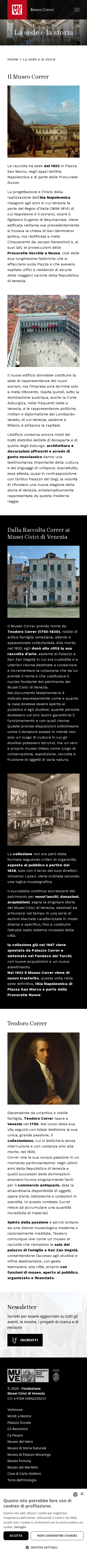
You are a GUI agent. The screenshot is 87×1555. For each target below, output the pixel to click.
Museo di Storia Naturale (26, 1448)
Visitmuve (15, 1409)
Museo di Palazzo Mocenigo (29, 1454)
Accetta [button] (16, 1536)
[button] (77, 9)
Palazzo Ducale (19, 1422)
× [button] (82, 1494)
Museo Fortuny (19, 1461)
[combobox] (75, 1494)
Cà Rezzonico (17, 1429)
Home (12, 59)
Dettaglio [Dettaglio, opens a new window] (20, 1527)
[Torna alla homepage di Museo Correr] (30, 9)
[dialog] (43, 1522)
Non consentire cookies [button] (57, 1536)
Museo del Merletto (22, 1467)
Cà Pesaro (15, 1435)
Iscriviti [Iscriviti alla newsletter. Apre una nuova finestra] (25, 1340)
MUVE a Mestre (19, 1416)
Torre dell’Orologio (21, 1480)
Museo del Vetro (20, 1441)
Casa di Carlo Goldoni (24, 1473)
